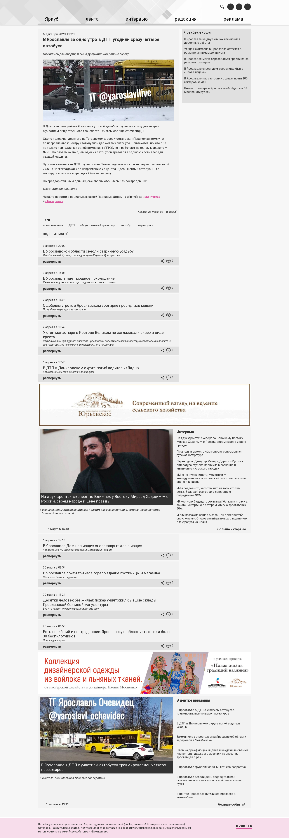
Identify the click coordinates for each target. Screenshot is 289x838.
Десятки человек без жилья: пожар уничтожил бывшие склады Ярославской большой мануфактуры (99, 601)
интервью (135, 18)
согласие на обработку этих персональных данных (137, 827)
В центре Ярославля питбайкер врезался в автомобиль (206, 794)
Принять (241, 827)
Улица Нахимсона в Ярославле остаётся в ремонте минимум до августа (212, 49)
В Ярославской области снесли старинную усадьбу (88, 250)
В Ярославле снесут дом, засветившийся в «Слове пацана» (213, 68)
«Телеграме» (55, 199)
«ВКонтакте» (153, 195)
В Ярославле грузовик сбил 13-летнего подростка (211, 765)
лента (90, 18)
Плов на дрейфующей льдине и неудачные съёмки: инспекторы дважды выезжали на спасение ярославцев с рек (212, 752)
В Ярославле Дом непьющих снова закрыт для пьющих (92, 544)
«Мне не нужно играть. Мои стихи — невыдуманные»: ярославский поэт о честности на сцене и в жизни (211, 477)
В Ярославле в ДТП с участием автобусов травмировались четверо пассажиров (103, 765)
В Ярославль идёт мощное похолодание (79, 277)
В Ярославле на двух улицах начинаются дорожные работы (212, 39)
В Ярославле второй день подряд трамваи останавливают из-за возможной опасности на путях (209, 779)
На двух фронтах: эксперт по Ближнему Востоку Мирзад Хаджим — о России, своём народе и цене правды (104, 497)
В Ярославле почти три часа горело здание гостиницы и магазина (101, 571)
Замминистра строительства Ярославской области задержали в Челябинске (211, 736)
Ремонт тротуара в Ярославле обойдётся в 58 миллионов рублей (215, 88)
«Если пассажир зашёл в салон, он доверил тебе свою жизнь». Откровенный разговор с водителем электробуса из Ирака (212, 517)
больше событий (232, 803)
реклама (235, 18)
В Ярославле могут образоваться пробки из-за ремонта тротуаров (216, 59)
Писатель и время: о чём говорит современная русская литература (209, 451)
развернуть (52, 260)
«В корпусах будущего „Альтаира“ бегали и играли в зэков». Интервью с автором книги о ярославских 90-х (212, 503)
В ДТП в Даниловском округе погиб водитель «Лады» (91, 366)
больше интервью (231, 528)
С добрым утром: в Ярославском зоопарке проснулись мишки (98, 304)
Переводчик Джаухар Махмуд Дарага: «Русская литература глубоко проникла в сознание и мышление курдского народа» (210, 463)
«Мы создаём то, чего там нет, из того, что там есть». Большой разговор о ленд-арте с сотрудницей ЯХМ (208, 490)
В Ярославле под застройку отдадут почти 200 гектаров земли (216, 78)
